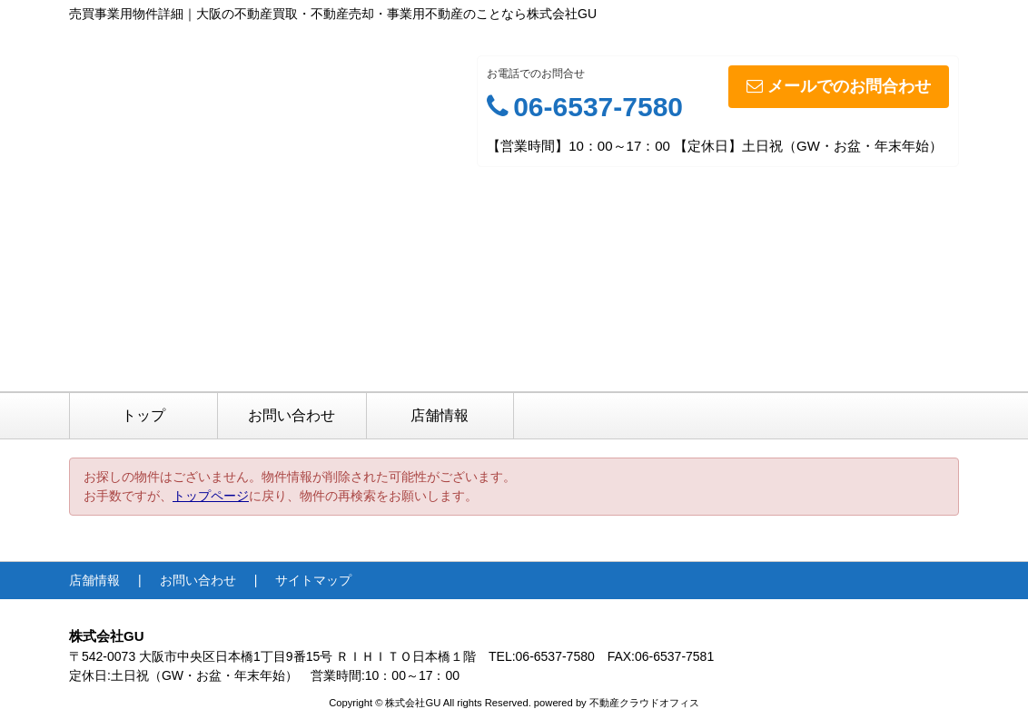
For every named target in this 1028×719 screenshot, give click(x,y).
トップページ (211, 495)
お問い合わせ (291, 415)
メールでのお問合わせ (838, 86)
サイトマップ (313, 580)
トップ (143, 415)
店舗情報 (439, 415)
